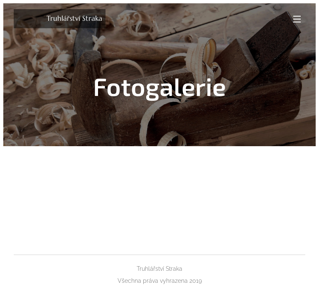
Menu (297, 19)
